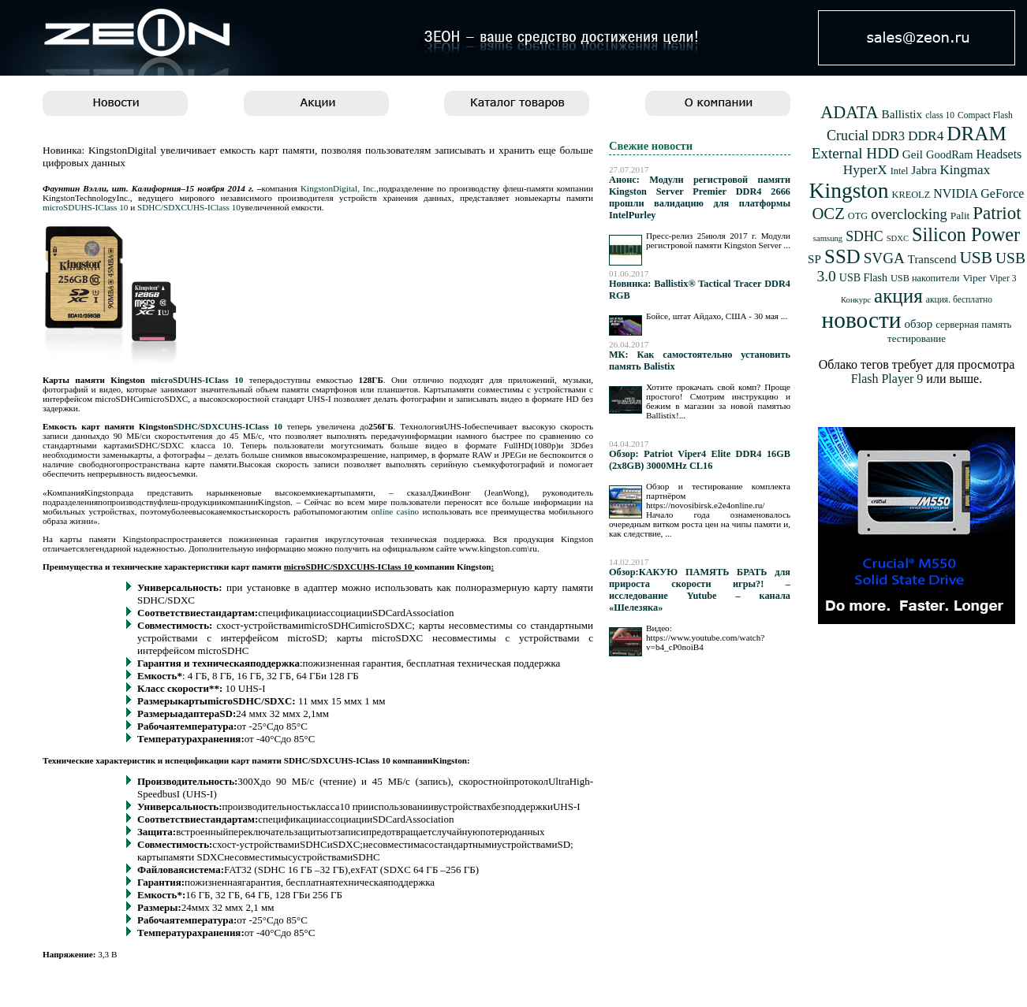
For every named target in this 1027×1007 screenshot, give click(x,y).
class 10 (939, 115)
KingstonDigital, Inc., (340, 188)
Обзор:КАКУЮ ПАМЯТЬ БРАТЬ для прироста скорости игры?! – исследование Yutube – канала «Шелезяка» (699, 590)
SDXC (898, 238)
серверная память (973, 324)
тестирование (916, 338)
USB (975, 257)
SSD (842, 256)
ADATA (849, 112)
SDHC (864, 236)
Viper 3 (1002, 278)
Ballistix (902, 114)
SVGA (884, 258)
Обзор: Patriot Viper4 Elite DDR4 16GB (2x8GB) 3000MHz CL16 (699, 459)
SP (814, 259)
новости (862, 320)
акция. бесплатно (959, 300)
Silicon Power (966, 234)
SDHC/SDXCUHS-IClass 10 (189, 207)
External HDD (855, 153)
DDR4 (925, 135)
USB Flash (863, 278)
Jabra (923, 170)
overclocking (909, 214)
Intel (900, 171)
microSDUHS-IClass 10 (85, 207)
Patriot (997, 213)
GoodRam (949, 154)
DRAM (976, 133)
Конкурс (856, 299)
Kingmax (964, 169)
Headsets (999, 154)
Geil (912, 154)
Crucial (847, 135)
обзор (918, 324)
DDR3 (888, 136)
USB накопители (925, 278)
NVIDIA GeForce (978, 193)
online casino (395, 511)
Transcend (932, 259)
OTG (858, 215)
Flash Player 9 (887, 378)
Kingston (849, 190)
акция (898, 296)
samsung (827, 238)
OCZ (828, 213)
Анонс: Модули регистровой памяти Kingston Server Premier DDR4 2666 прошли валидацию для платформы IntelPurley (699, 197)
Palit (960, 215)
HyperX (865, 169)
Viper (974, 278)
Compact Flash (985, 115)
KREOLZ (911, 194)
